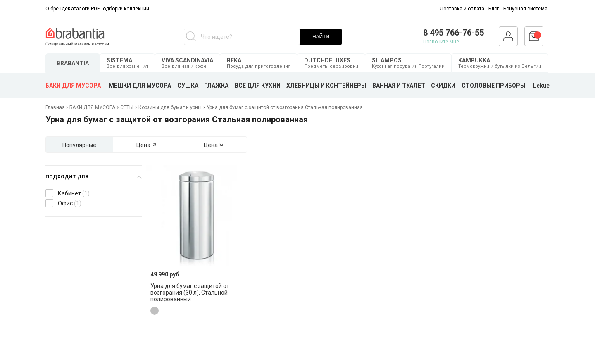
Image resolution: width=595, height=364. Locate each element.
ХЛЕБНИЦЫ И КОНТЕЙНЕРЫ (326, 85)
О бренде (56, 9)
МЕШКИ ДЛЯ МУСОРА (140, 85)
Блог (493, 9)
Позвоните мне (441, 42)
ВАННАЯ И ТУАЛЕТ (398, 85)
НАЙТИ (320, 37)
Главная (55, 107)
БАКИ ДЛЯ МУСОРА (73, 85)
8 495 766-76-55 (453, 33)
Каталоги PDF (84, 9)
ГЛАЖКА (216, 85)
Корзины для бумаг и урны (170, 107)
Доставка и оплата (462, 9)
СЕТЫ (126, 107)
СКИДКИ (443, 85)
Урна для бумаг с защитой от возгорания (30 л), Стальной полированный (189, 292)
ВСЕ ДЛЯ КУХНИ (258, 85)
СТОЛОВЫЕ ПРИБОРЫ (493, 85)
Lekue (541, 85)
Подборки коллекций (124, 9)
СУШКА (187, 85)
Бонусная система (525, 9)
